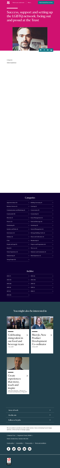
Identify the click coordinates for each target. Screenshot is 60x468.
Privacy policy (28, 443)
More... (29, 2)
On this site (12, 415)
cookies (28, 429)
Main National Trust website (46, 2)
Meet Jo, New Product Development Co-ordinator (39, 339)
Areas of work (13, 410)
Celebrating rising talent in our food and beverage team (16, 339)
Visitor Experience (11, 62)
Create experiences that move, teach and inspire (14, 382)
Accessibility (19, 443)
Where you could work (18, 2)
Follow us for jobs (14, 420)
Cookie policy (10, 443)
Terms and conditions (40, 443)
